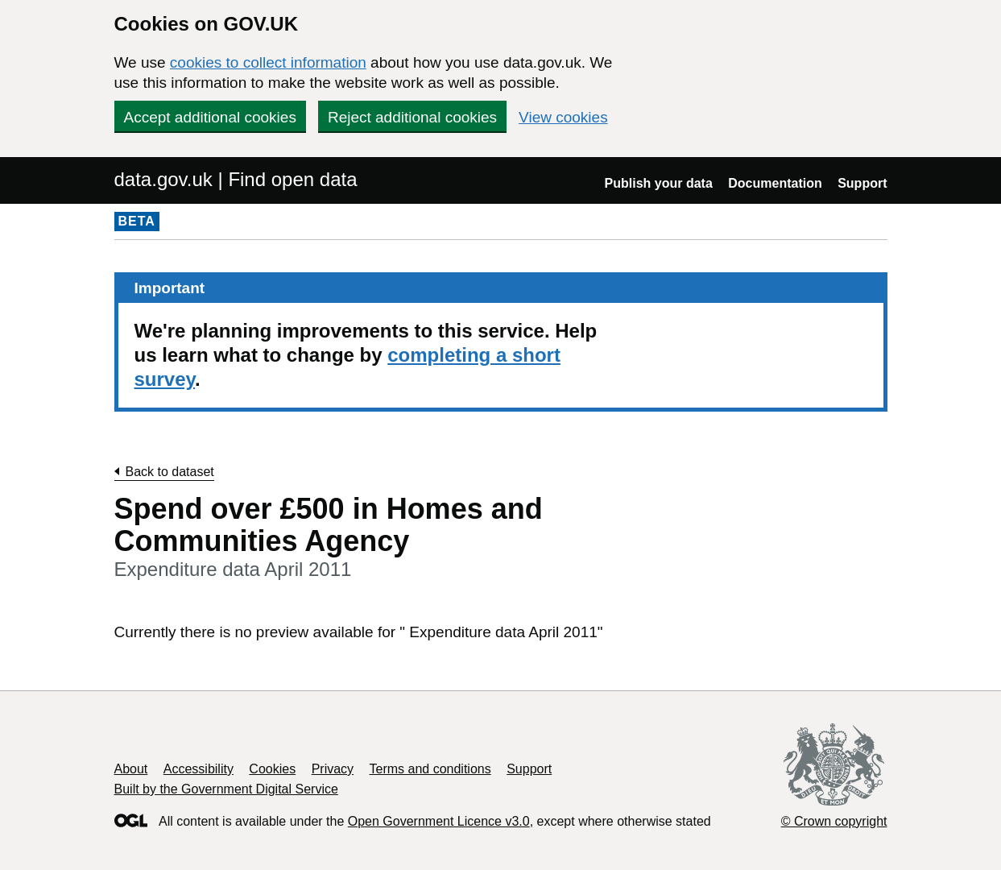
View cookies (563, 117)
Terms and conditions (430, 769)
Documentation (774, 183)
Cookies (272, 769)
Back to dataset (170, 471)
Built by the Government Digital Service (226, 789)
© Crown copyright (834, 821)
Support (862, 183)
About (131, 769)
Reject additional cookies (412, 117)
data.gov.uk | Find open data (236, 179)
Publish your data (659, 183)
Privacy (333, 769)
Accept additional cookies (210, 117)
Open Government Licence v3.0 (439, 821)
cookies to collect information (268, 62)
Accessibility (198, 769)
